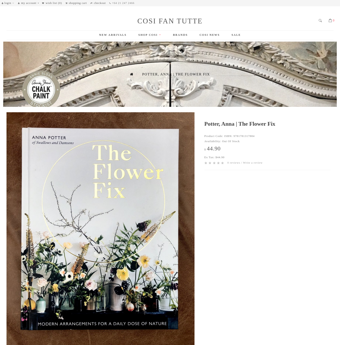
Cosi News (209, 34)
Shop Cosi (149, 34)
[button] (9, 3)
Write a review (253, 162)
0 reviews (233, 162)
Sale (236, 34)
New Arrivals (112, 34)
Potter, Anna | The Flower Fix (176, 74)
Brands (180, 34)
